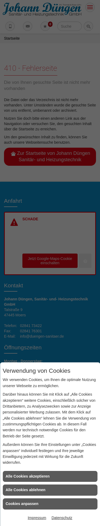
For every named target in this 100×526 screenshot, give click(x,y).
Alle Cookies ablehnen (25, 490)
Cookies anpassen (22, 504)
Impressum (37, 518)
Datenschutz (61, 518)
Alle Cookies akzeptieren (28, 476)
